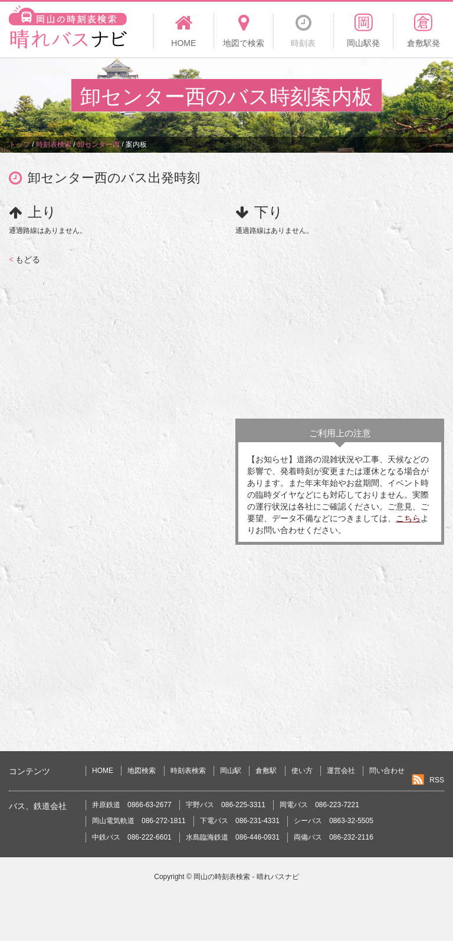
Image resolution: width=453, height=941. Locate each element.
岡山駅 (230, 770)
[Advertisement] (339, 324)
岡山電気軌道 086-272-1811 (139, 821)
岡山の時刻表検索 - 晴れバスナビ (246, 877)
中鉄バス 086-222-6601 (132, 837)
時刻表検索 (188, 770)
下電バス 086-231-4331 (240, 821)
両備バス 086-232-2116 (333, 837)
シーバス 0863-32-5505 (333, 821)
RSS (436, 780)
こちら (408, 518)
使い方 (302, 770)
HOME (102, 770)
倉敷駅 (266, 770)
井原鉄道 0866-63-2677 (132, 805)
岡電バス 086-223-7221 (319, 805)
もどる (24, 259)
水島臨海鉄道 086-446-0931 (233, 837)
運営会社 (341, 770)
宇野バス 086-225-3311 (225, 805)
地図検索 (141, 770)
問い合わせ (387, 770)
